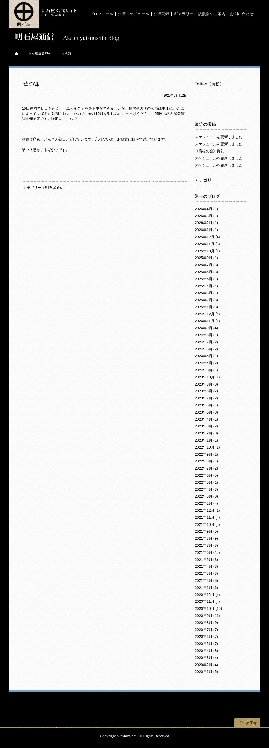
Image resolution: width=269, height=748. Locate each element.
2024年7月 (206, 342)
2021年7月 (206, 545)
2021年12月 (207, 510)
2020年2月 (206, 665)
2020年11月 (207, 601)
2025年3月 (206, 293)
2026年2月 (206, 223)
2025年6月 (206, 272)
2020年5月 (206, 643)
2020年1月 (206, 671)
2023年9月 (206, 384)
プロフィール (101, 14)
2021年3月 (206, 573)
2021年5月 (206, 559)
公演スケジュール (133, 14)
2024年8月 (206, 335)
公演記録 (161, 14)
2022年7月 (206, 468)
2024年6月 (206, 349)
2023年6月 (206, 405)
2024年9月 (206, 328)
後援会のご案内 (211, 14)
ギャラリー (183, 14)
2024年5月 (206, 356)
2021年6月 (207, 552)
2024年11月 (207, 321)
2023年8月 (206, 391)
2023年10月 (207, 377)
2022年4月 (206, 489)
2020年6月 (206, 636)
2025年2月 (206, 300)
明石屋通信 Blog (40, 53)
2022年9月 (206, 454)
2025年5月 (206, 279)
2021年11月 (207, 517)
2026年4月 (206, 209)
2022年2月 (206, 503)
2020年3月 (206, 658)
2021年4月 (206, 566)
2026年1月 (206, 230)
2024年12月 (207, 314)
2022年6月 (206, 475)
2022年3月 (206, 496)
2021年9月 (206, 531)
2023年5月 (206, 412)
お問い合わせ (242, 14)
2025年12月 (207, 237)
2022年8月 (206, 461)
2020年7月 (206, 630)
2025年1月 (206, 307)
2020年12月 (207, 595)
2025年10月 (207, 251)
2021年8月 (206, 538)
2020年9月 (207, 615)
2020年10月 (208, 608)
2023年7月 (206, 398)
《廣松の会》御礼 (209, 151)
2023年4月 (206, 419)
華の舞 (31, 84)
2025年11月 (207, 244)
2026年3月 (206, 216)
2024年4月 (206, 363)
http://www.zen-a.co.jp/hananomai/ (50, 129)
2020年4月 (206, 651)
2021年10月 (207, 524)
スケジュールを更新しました (219, 137)
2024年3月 (206, 370)
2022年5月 (206, 482)
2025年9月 (206, 258)
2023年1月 (206, 440)
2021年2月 (206, 580)
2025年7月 (206, 265)
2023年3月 (206, 426)
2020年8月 (206, 623)
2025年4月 (206, 286)
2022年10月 (207, 447)
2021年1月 (206, 587)
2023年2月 (206, 433)
